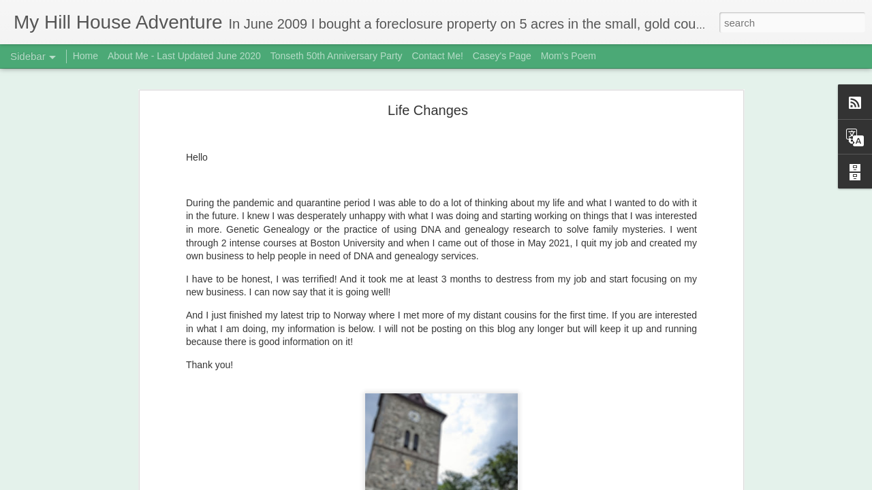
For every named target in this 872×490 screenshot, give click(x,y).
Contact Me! (437, 55)
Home (85, 55)
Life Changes (428, 98)
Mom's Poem (568, 55)
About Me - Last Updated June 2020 (184, 55)
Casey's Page (502, 55)
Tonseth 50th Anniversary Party (336, 55)
